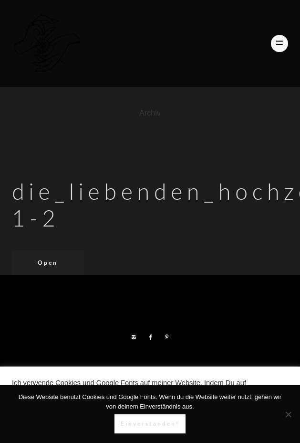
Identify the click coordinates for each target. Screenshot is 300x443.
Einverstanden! (150, 423)
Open (48, 262)
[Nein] (288, 414)
